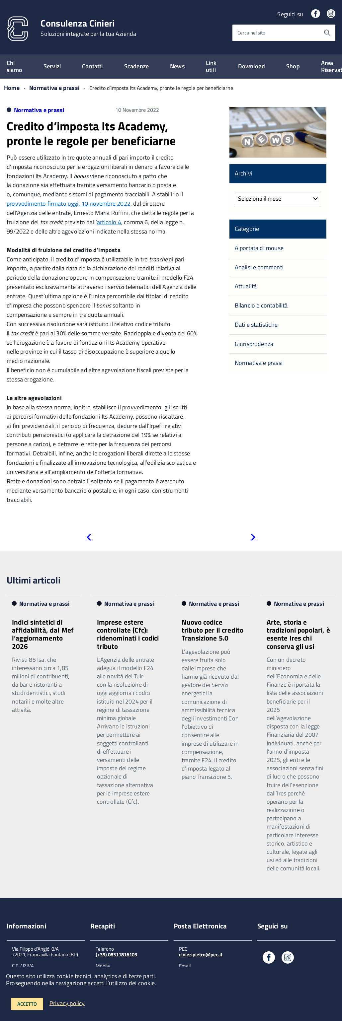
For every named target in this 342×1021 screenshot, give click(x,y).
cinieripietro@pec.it (200, 954)
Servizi (52, 66)
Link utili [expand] (211, 66)
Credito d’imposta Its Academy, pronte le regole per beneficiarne (91, 133)
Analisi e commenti (259, 267)
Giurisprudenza (254, 343)
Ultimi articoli (33, 580)
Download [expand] (251, 66)
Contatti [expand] (92, 66)
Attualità (246, 286)
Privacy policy (67, 1002)
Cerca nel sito (251, 32)
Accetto (27, 1004)
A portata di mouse (259, 247)
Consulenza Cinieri (88, 28)
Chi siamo (14, 66)
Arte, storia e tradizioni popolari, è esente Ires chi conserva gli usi (298, 634)
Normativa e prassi (54, 87)
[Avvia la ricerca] (327, 33)
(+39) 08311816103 (116, 954)
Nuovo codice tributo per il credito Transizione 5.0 (212, 630)
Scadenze (136, 66)
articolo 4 (109, 222)
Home (12, 87)
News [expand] (177, 66)
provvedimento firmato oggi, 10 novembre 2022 (68, 203)
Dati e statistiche (256, 324)
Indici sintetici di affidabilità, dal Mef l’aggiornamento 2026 (43, 634)
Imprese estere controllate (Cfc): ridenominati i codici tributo (128, 634)
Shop (293, 66)
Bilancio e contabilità (261, 305)
